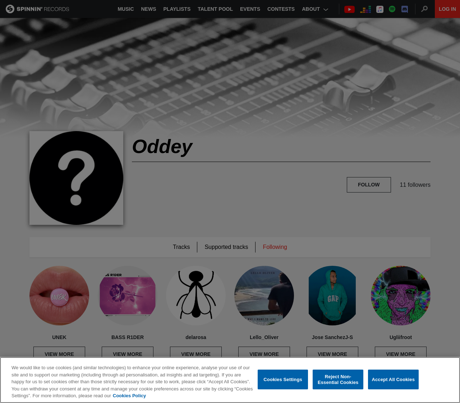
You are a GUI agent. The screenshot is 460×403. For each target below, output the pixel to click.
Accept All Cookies (393, 379)
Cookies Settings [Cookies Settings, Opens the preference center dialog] (282, 379)
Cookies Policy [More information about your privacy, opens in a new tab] (129, 395)
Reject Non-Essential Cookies (338, 379)
